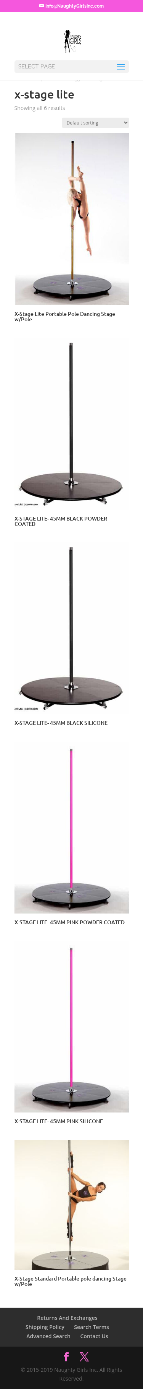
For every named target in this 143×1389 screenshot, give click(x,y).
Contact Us (94, 1336)
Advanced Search (48, 1336)
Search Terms (91, 1327)
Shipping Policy (45, 1327)
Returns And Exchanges (67, 1317)
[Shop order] (95, 123)
